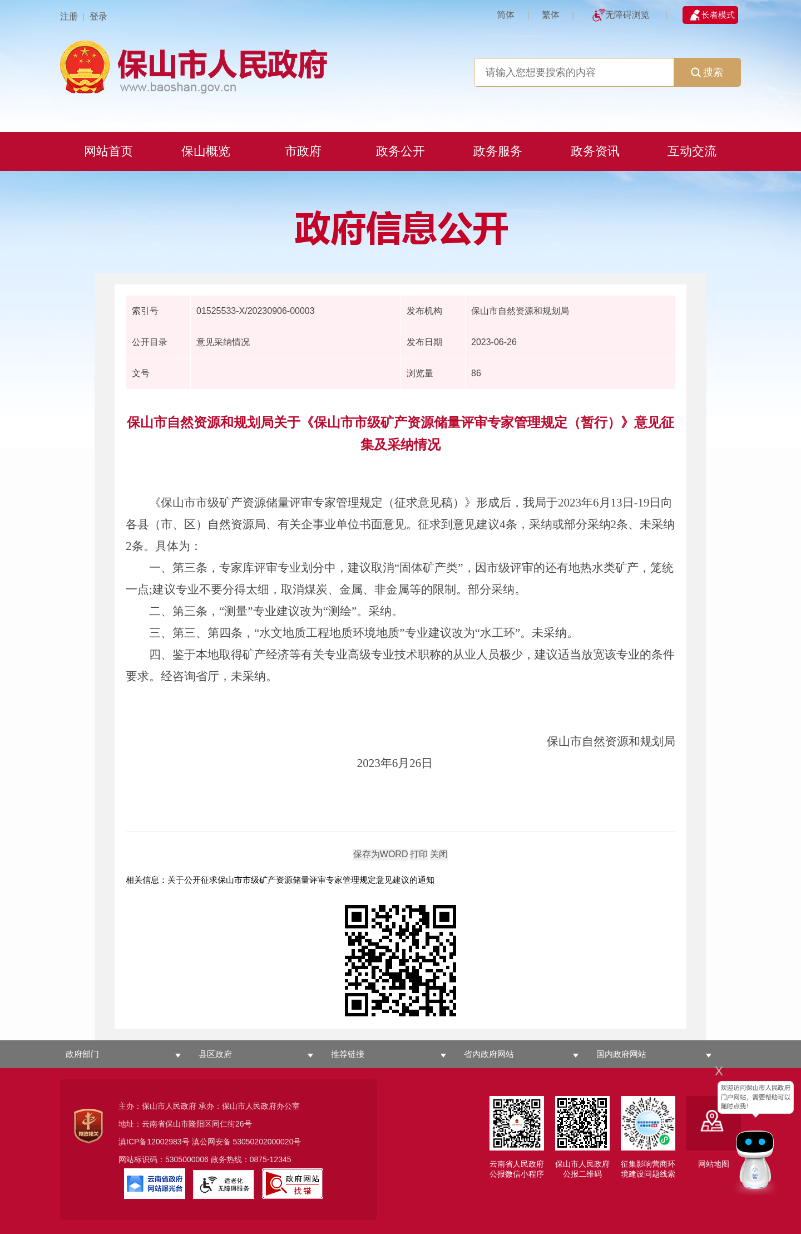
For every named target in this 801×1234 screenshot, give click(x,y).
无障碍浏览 (627, 14)
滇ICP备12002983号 (154, 1141)
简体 (506, 14)
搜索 (707, 72)
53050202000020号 (267, 1141)
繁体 (551, 14)
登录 (98, 16)
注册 (69, 16)
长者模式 (718, 14)
